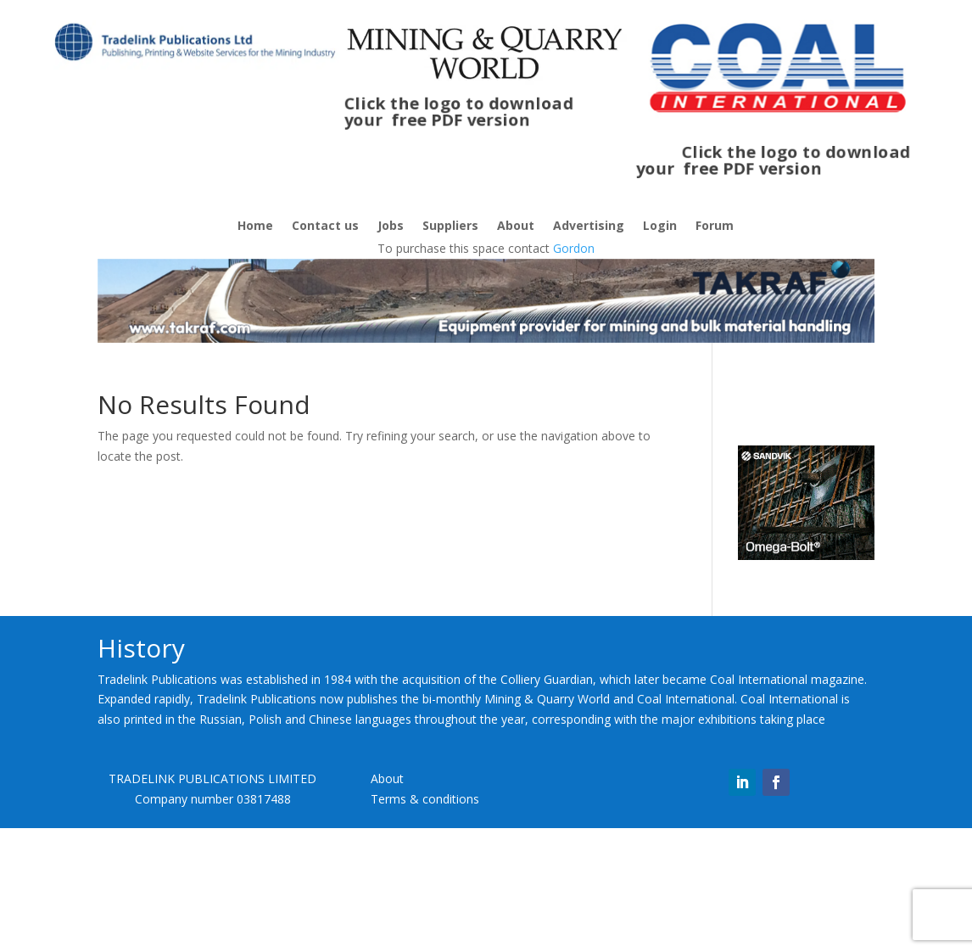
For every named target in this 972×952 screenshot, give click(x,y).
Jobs (390, 226)
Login (660, 226)
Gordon (574, 248)
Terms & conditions (425, 799)
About (515, 226)
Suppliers (450, 226)
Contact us (325, 226)
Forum (714, 226)
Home (255, 226)
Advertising (588, 226)
